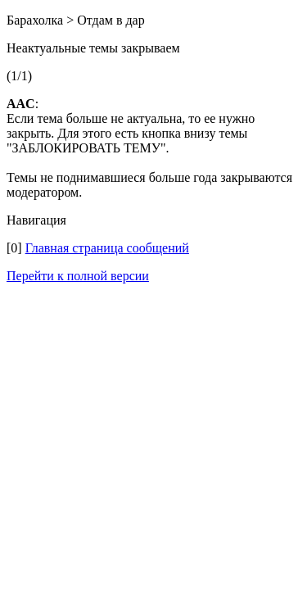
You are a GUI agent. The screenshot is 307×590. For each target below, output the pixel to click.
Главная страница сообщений (107, 248)
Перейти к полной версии (78, 276)
